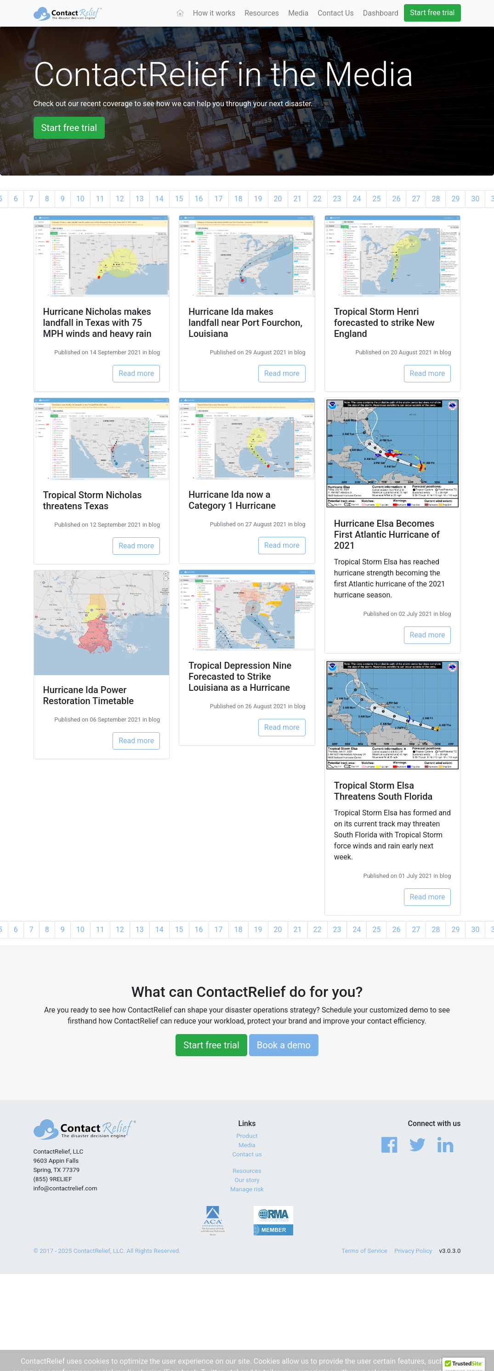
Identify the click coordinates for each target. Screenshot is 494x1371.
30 (475, 198)
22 (317, 198)
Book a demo (284, 1045)
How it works (214, 13)
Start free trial (432, 12)
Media (298, 13)
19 (258, 198)
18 (238, 198)
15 (179, 198)
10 (80, 198)
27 (416, 198)
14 (159, 198)
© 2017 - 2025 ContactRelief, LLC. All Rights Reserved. (107, 1250)
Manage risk (247, 1189)
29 (455, 198)
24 (356, 198)
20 (278, 198)
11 (100, 198)
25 (376, 198)
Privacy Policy (413, 1250)
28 (436, 198)
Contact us (246, 1154)
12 (120, 198)
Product (247, 1135)
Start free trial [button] (69, 127)
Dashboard (380, 13)
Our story (246, 1180)
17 (219, 198)
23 (337, 198)
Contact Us (336, 13)
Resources (261, 13)
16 (199, 198)
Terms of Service (364, 1250)
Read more (136, 373)
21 (298, 198)
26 (396, 198)
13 (140, 198)
